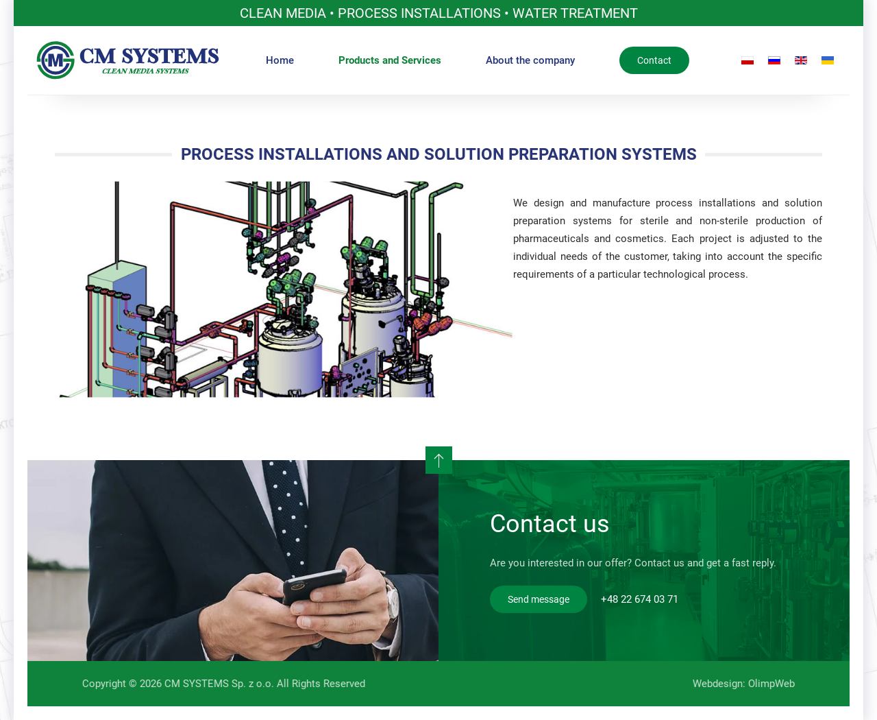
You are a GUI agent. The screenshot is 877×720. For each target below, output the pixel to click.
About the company (530, 60)
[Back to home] (128, 60)
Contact (654, 60)
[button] (438, 460)
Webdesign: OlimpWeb (742, 683)
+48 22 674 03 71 (639, 599)
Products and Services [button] (389, 60)
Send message (538, 599)
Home (280, 60)
